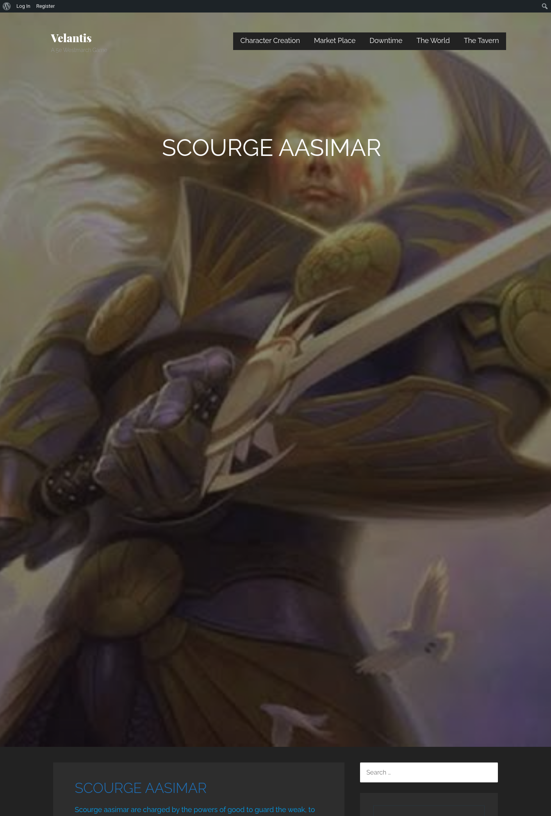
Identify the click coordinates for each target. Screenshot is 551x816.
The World (432, 40)
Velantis (71, 37)
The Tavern (481, 40)
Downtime (385, 40)
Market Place (334, 40)
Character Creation (270, 40)
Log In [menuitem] (23, 6)
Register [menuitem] (45, 6)
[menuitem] (7, 6)
